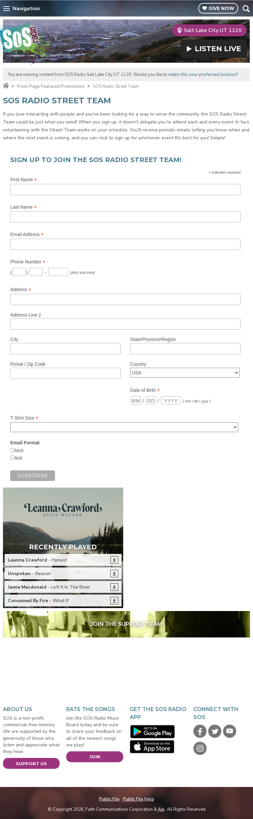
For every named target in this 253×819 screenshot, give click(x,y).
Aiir (161, 809)
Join (94, 756)
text (18, 458)
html (18, 450)
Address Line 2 (25, 315)
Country (138, 364)
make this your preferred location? (203, 75)
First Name (23, 180)
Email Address (27, 234)
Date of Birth (145, 390)
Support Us (31, 763)
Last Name (23, 207)
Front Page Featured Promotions (51, 86)
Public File (109, 799)
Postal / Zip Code (27, 364)
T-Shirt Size (24, 418)
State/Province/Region (153, 339)
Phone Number (27, 262)
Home (6, 86)
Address (20, 290)
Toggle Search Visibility (246, 9)
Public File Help (138, 799)
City (14, 339)
